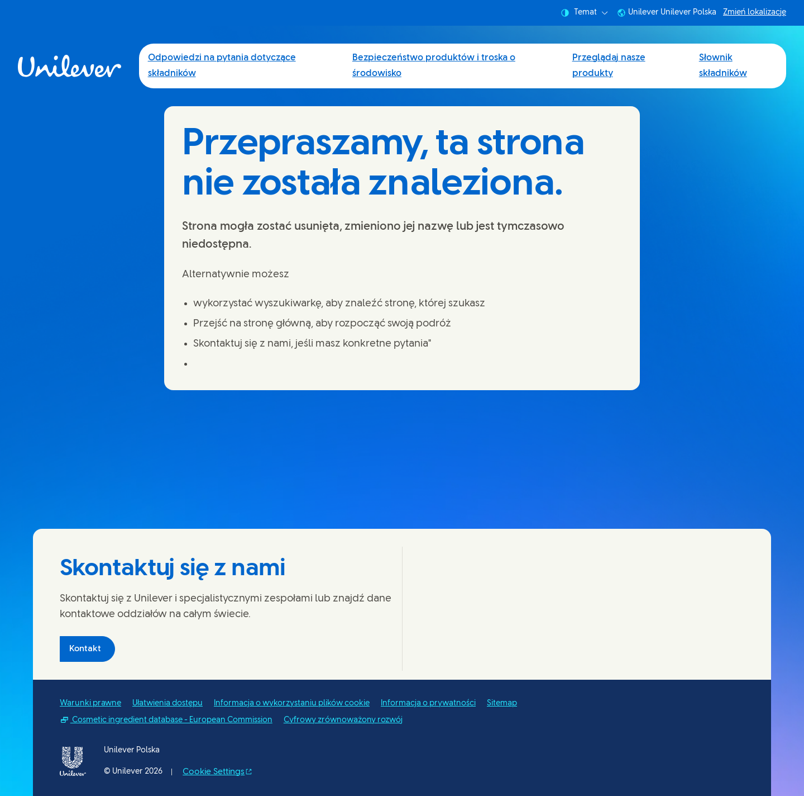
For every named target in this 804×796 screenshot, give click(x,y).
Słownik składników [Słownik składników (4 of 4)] (723, 65)
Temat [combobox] (584, 12)
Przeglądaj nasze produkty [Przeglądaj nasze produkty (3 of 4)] (608, 65)
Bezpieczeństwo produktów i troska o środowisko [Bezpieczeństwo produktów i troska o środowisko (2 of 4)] (433, 65)
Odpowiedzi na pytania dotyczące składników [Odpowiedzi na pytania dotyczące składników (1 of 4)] (222, 65)
